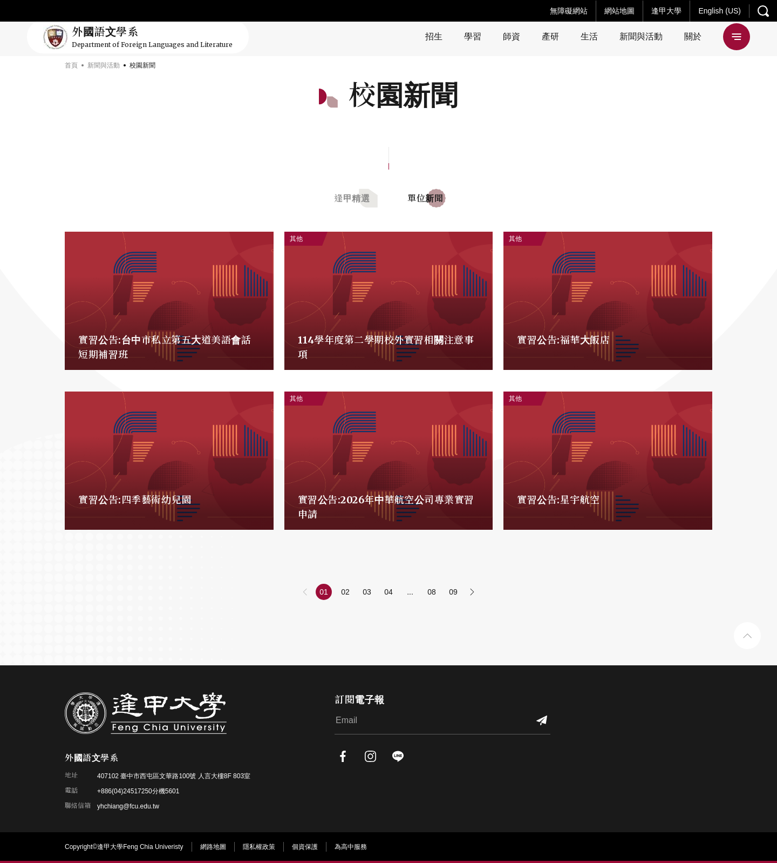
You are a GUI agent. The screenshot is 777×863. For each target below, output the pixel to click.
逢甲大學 (666, 10)
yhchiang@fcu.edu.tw (128, 806)
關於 (692, 36)
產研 (550, 36)
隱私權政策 (259, 847)
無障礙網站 (569, 10)
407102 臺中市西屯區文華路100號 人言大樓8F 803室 (173, 776)
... (410, 592)
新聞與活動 (641, 36)
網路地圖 (213, 847)
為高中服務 (351, 847)
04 (388, 592)
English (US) (719, 10)
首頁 (71, 65)
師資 (511, 36)
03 (367, 592)
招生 (433, 36)
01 (323, 592)
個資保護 (305, 847)
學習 (472, 36)
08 (431, 592)
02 (345, 592)
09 (453, 592)
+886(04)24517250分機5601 (138, 791)
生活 (589, 36)
